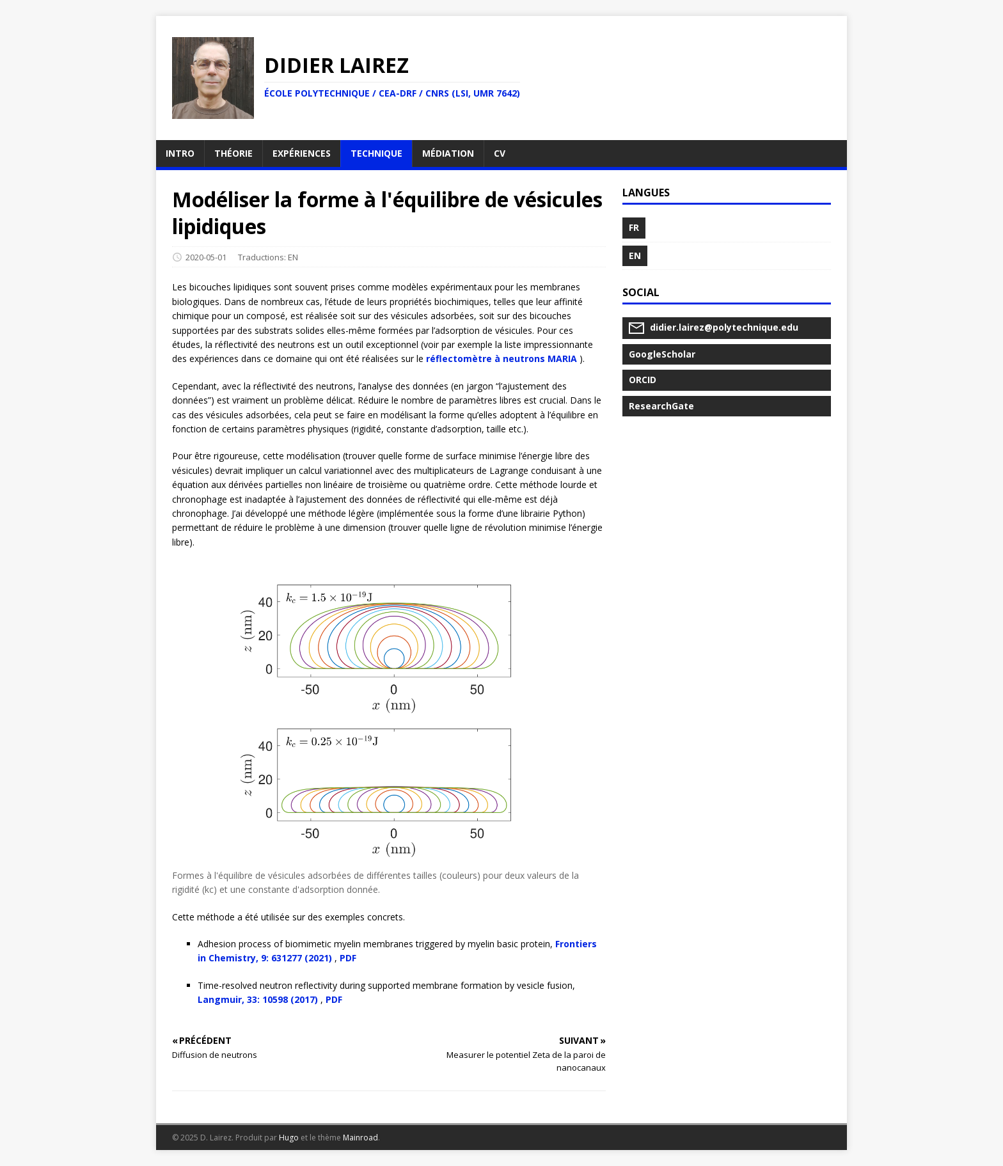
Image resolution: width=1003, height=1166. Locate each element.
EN (293, 257)
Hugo (289, 1137)
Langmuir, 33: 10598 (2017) (258, 999)
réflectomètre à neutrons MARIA (501, 358)
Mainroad (360, 1137)
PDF (348, 958)
